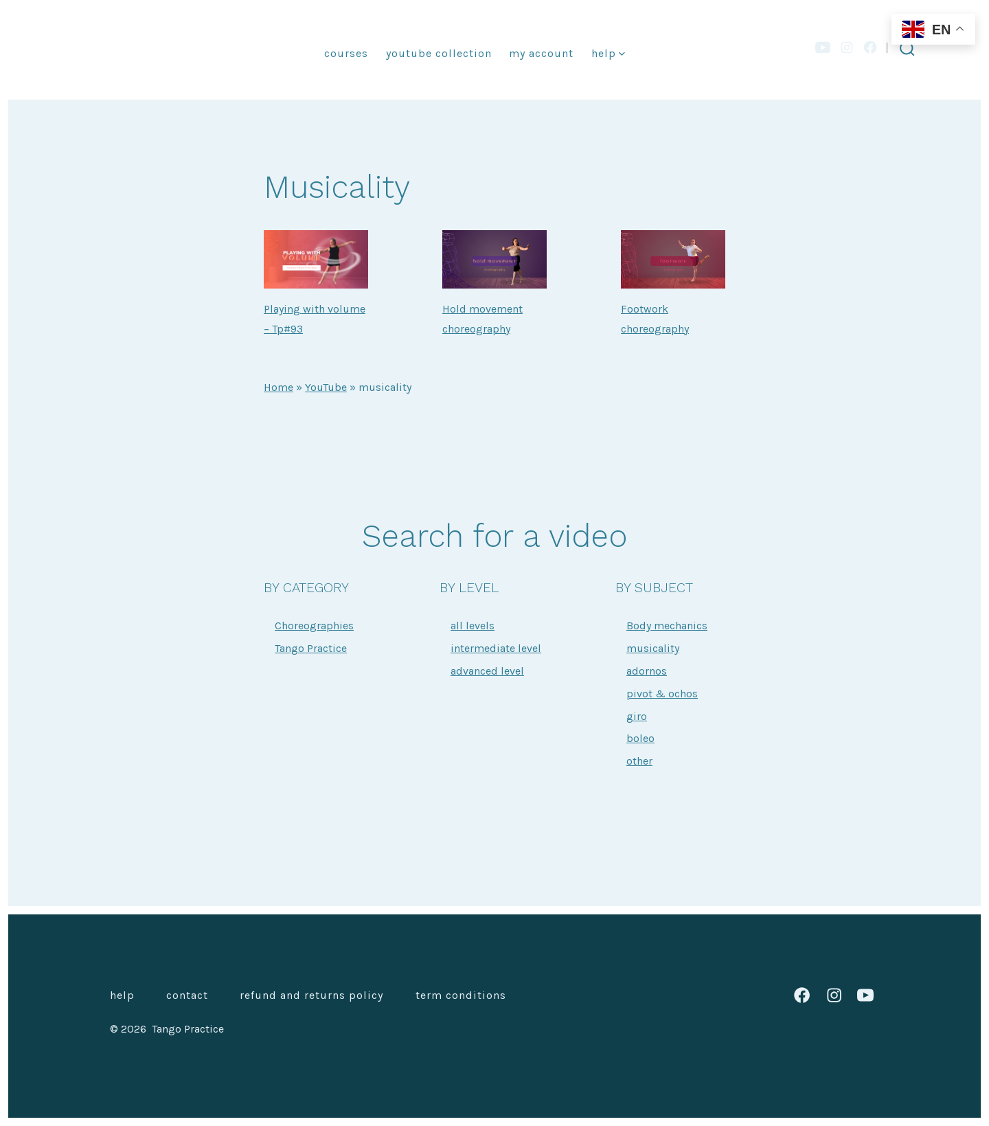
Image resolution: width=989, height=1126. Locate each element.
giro (636, 716)
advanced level (487, 670)
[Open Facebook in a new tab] (870, 47)
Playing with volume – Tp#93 (314, 318)
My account (541, 53)
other (639, 760)
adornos (646, 670)
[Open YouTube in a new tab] (823, 47)
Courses (346, 53)
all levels (472, 625)
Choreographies (314, 625)
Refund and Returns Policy (311, 995)
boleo (640, 738)
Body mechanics (666, 625)
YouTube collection (439, 53)
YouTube (326, 387)
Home (278, 387)
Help (608, 53)
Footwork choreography (655, 318)
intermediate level (496, 648)
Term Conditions (461, 995)
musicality (652, 648)
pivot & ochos (662, 693)
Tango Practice (311, 648)
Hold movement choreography (482, 318)
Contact (187, 995)
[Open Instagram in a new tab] (847, 47)
